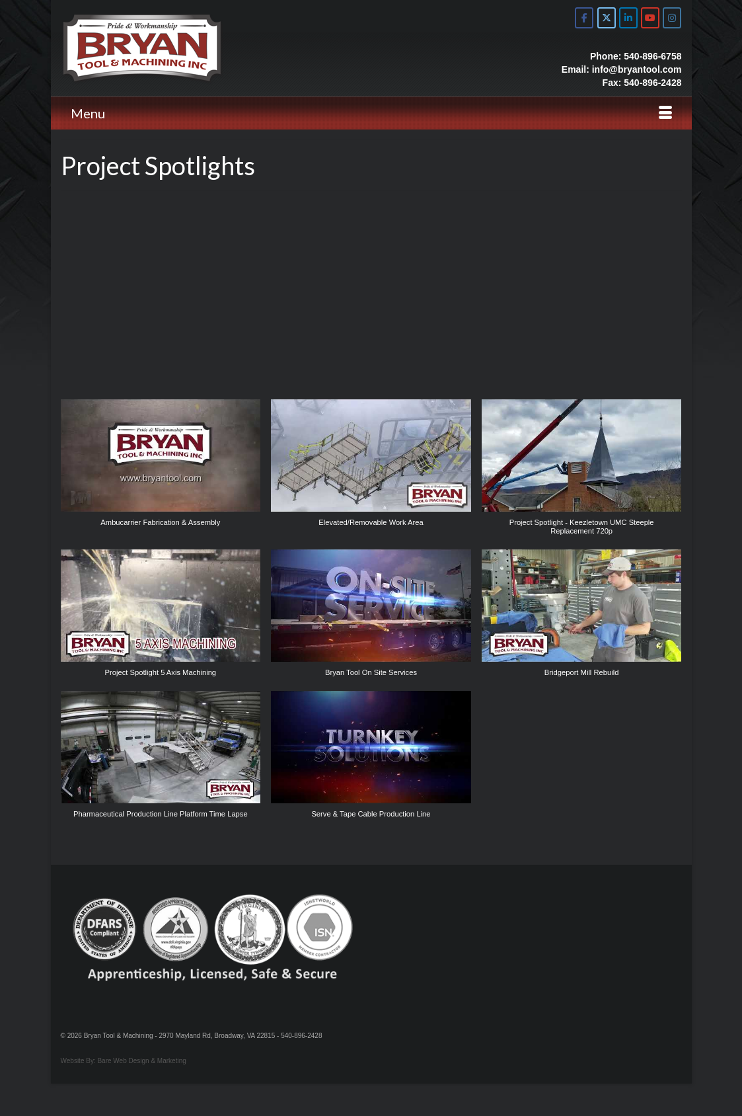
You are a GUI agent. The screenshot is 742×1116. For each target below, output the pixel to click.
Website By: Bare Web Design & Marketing (123, 1060)
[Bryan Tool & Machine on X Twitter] (606, 17)
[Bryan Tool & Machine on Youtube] (650, 17)
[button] (161, 470)
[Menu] (371, 113)
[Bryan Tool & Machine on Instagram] (672, 17)
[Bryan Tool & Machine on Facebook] (584, 17)
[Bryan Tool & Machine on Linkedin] (628, 17)
